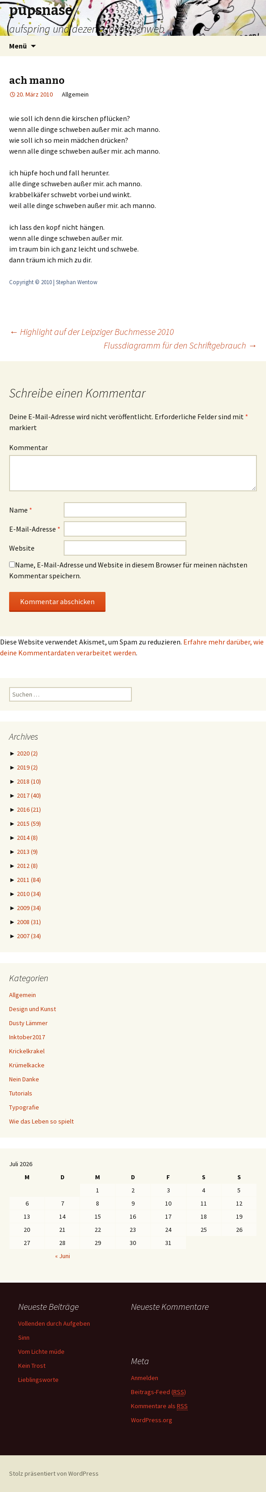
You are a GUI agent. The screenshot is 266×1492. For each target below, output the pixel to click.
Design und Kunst (32, 1009)
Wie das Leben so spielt (41, 1121)
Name (20, 509)
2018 (29, 781)
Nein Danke (24, 1079)
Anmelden (144, 1378)
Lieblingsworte (38, 1380)
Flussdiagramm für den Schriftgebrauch (180, 345)
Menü (18, 45)
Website (22, 547)
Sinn (24, 1337)
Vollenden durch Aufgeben (54, 1323)
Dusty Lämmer (28, 1023)
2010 (29, 894)
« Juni (62, 1256)
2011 (29, 880)
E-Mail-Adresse (34, 528)
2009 (29, 908)
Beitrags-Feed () (158, 1392)
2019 (27, 767)
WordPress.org (151, 1420)
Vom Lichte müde (41, 1351)
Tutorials (20, 1093)
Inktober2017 (27, 1037)
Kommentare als (159, 1406)
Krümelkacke (27, 1065)
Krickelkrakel (27, 1051)
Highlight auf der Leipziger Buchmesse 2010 (91, 331)
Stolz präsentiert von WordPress (54, 1473)
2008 (29, 922)
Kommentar (28, 447)
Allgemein (22, 995)
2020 (27, 753)
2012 (27, 866)
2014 (27, 837)
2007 (29, 936)
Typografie (24, 1107)
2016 (29, 809)
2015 (29, 823)
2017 (29, 795)
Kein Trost (31, 1365)
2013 (27, 852)
